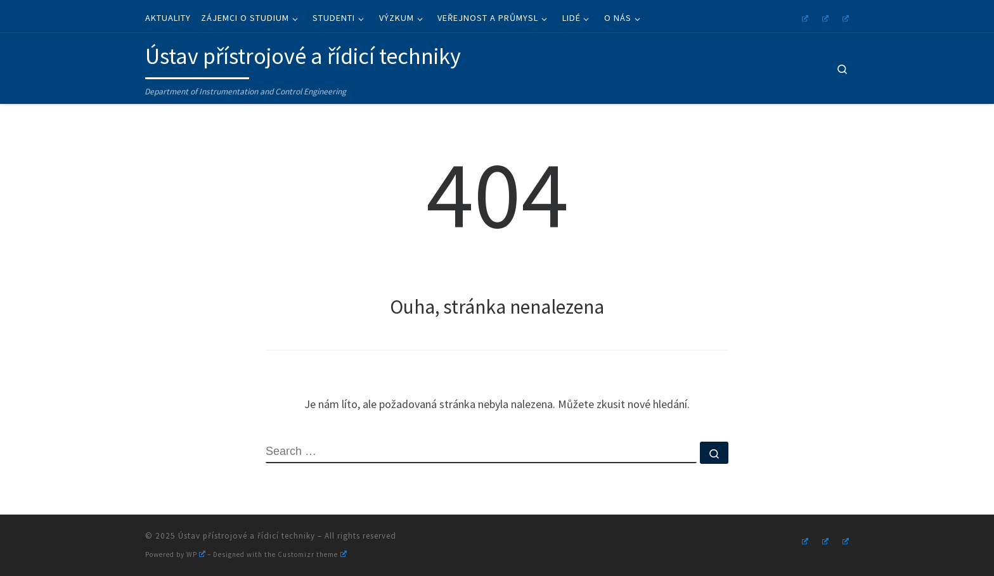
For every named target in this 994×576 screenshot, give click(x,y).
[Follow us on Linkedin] (844, 17)
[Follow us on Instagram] (803, 17)
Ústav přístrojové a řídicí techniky (246, 535)
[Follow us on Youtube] (823, 17)
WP (195, 554)
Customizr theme (312, 554)
